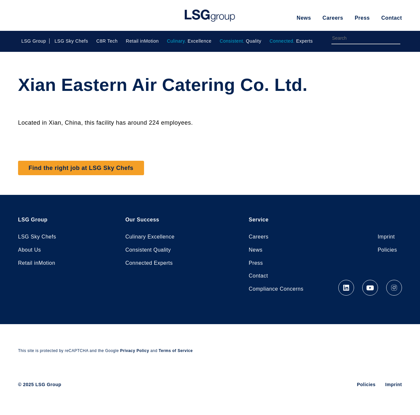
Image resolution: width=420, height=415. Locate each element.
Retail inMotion (142, 41)
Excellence (189, 41)
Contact (391, 18)
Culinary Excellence (150, 236)
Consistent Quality (148, 250)
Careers (333, 18)
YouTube (370, 288)
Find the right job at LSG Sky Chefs (81, 168)
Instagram (394, 288)
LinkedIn (346, 288)
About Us (29, 250)
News (304, 18)
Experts (291, 41)
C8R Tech (106, 41)
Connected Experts (149, 263)
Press (362, 18)
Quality (240, 41)
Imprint (386, 236)
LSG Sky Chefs (71, 41)
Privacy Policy (134, 351)
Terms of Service (176, 351)
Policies (387, 250)
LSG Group (210, 15)
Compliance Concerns (276, 289)
